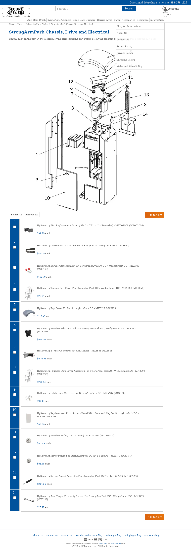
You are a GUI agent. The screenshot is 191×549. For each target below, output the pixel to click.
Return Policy (151, 535)
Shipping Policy (132, 535)
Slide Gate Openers (84, 19)
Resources (142, 19)
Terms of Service (115, 543)
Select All (16, 214)
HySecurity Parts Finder (37, 24)
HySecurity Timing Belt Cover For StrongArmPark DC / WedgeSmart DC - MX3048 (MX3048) (90, 287)
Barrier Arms (104, 19)
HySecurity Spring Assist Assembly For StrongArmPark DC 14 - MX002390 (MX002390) (87, 475)
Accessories (128, 19)
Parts (117, 19)
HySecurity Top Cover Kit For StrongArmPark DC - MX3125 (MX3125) (76, 308)
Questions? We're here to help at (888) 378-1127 (158, 2)
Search (129, 8)
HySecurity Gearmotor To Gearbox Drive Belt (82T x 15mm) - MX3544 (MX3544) (83, 245)
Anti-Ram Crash (36, 19)
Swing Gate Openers (59, 19)
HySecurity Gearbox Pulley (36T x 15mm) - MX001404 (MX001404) (75, 435)
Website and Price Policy (89, 535)
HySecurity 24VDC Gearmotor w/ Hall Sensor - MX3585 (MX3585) (75, 350)
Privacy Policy (113, 535)
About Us (37, 535)
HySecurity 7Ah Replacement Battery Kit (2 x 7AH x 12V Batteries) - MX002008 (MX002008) (90, 225)
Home (11, 24)
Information (157, 19)
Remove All (32, 214)
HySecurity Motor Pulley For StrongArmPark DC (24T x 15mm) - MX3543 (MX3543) (84, 455)
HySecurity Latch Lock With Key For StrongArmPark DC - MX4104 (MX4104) (81, 393)
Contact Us (52, 535)
